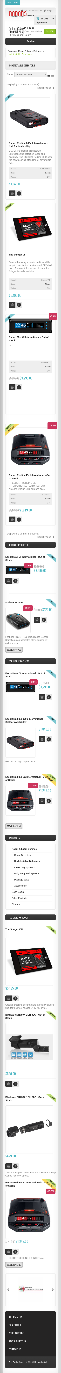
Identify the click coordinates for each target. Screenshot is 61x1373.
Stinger (47, 284)
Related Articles (41, 1362)
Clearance (17, 904)
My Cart (44, 18)
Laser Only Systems (24, 867)
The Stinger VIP (18, 254)
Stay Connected (17, 1341)
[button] (49, 31)
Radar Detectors (22, 855)
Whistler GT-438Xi (15, 602)
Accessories (20, 885)
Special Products (18, 545)
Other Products (19, 898)
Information (15, 1316)
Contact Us (15, 1349)
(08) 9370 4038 (25, 28)
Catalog (12, 51)
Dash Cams (18, 892)
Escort (48, 173)
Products (19, 917)
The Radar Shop (16, 1362)
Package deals (21, 879)
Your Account (17, 1333)
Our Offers (15, 1325)
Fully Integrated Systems (26, 873)
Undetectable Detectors (20, 54)
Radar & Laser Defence (30, 51)
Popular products (18, 661)
